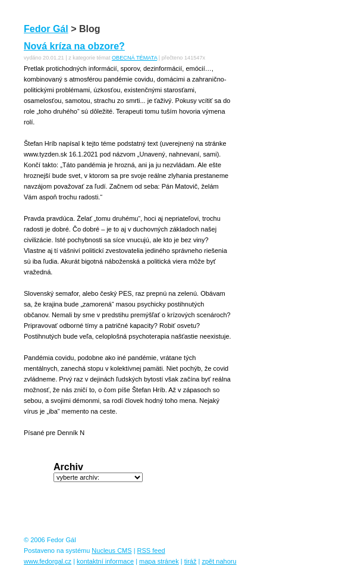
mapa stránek (159, 561)
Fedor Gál (46, 29)
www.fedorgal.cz (47, 561)
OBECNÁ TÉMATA (134, 58)
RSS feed (151, 550)
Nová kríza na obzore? (74, 46)
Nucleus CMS (111, 550)
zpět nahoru (219, 561)
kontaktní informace (105, 561)
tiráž (190, 561)
